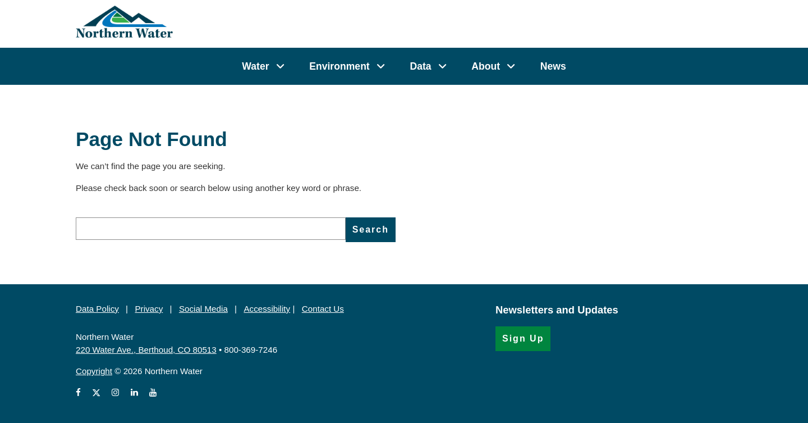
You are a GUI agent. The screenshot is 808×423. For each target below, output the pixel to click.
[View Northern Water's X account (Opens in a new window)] (96, 393)
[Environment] (380, 66)
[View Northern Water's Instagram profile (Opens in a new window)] (115, 393)
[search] (211, 228)
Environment (339, 66)
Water (255, 66)
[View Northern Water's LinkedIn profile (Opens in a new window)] (134, 393)
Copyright (94, 371)
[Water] (280, 66)
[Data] (442, 66)
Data (420, 66)
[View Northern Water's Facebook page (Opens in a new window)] (80, 393)
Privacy (149, 308)
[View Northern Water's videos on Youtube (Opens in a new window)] (153, 393)
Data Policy (97, 308)
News (553, 66)
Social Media (203, 308)
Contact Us (323, 308)
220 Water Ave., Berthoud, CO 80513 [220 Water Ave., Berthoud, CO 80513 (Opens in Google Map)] (146, 349)
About (485, 66)
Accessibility (267, 308)
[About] (510, 66)
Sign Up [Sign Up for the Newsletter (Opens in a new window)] (523, 338)
